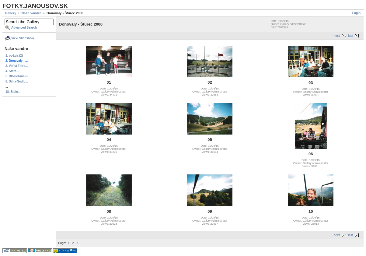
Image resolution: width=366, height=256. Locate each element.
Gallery (10, 13)
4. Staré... (12, 71)
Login (356, 13)
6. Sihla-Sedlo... (16, 81)
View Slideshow (22, 38)
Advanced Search (24, 27)
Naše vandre (31, 13)
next (336, 35)
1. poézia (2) (14, 55)
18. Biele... (12, 91)
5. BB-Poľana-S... (17, 76)
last (350, 35)
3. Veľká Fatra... (16, 66)
